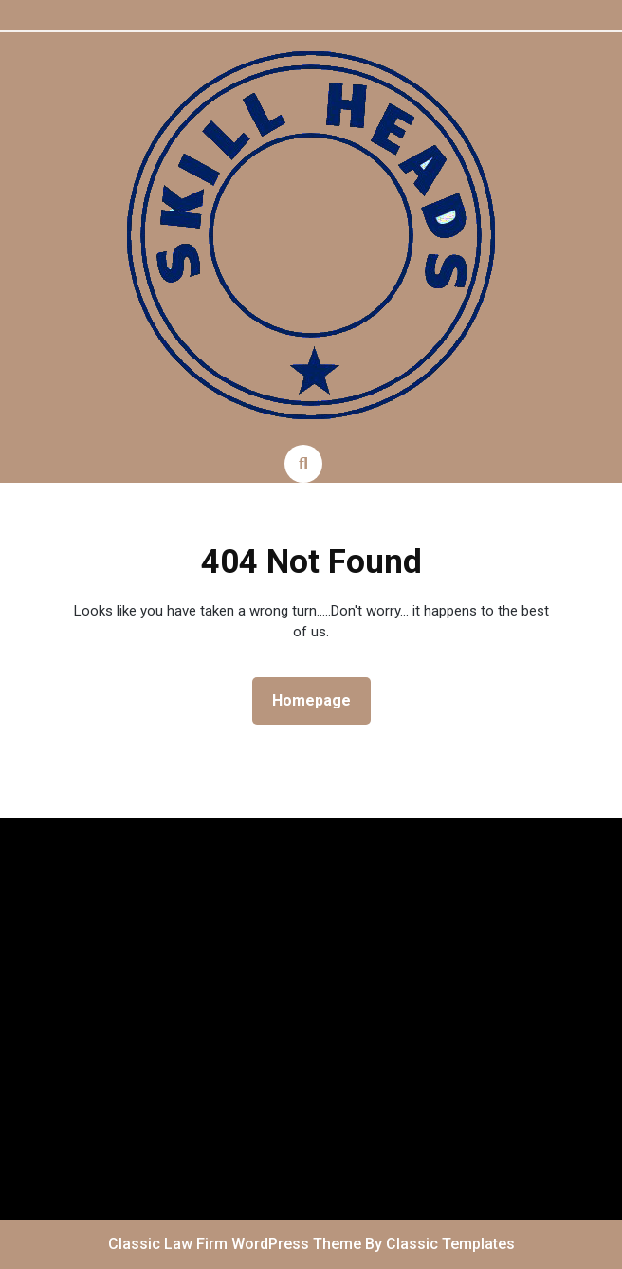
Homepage (319, 699)
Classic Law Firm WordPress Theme (236, 1244)
